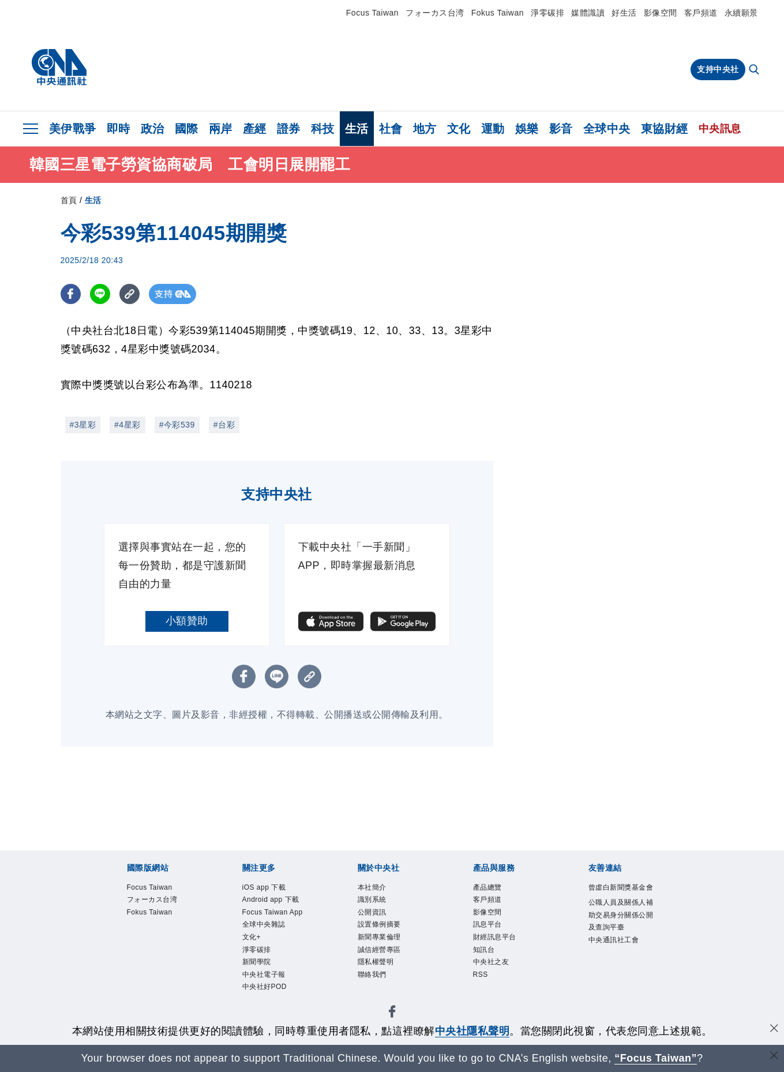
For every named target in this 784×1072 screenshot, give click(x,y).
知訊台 (484, 950)
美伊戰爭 (72, 128)
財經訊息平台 (494, 937)
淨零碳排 (547, 13)
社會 (391, 128)
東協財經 (664, 128)
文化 (459, 128)
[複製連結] (129, 294)
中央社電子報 (264, 974)
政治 (152, 128)
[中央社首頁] (59, 67)
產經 (255, 128)
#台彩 (224, 424)
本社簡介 (372, 887)
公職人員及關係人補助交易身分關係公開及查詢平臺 (621, 914)
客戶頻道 (701, 13)
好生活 (624, 13)
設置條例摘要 (379, 924)
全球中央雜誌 (264, 924)
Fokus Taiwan (497, 13)
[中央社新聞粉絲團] (392, 1013)
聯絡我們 (372, 974)
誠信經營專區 (379, 950)
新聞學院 (256, 962)
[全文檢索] (755, 70)
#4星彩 (127, 424)
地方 (425, 128)
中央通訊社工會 (613, 940)
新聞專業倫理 (379, 937)
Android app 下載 (270, 899)
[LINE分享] (100, 294)
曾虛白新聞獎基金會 (621, 887)
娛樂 (527, 128)
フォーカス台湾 (435, 13)
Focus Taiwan (372, 13)
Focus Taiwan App (272, 912)
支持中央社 (718, 69)
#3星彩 (83, 424)
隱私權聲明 (376, 962)
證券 (289, 128)
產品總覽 (487, 887)
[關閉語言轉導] (774, 1057)
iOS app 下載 (264, 887)
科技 (323, 128)
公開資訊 (372, 912)
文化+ (251, 937)
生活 (357, 128)
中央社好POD (264, 987)
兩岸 (220, 128)
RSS (480, 974)
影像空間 (660, 13)
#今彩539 (177, 424)
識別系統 (372, 899)
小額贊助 (187, 621)
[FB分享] (71, 294)
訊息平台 (487, 924)
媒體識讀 (588, 13)
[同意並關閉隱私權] (774, 1030)
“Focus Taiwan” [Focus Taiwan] (655, 1058)
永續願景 (741, 13)
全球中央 (607, 128)
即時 (118, 128)
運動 (493, 128)
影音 (561, 128)
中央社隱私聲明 (472, 1031)
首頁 (69, 200)
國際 (186, 128)
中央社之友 (491, 962)
